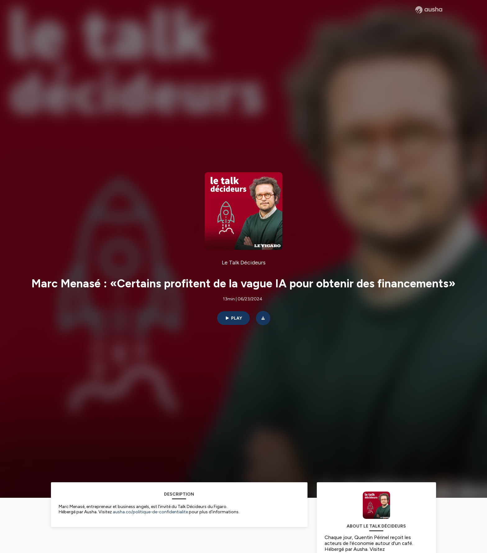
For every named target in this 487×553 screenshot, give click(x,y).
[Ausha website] (428, 10)
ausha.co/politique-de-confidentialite (150, 512)
